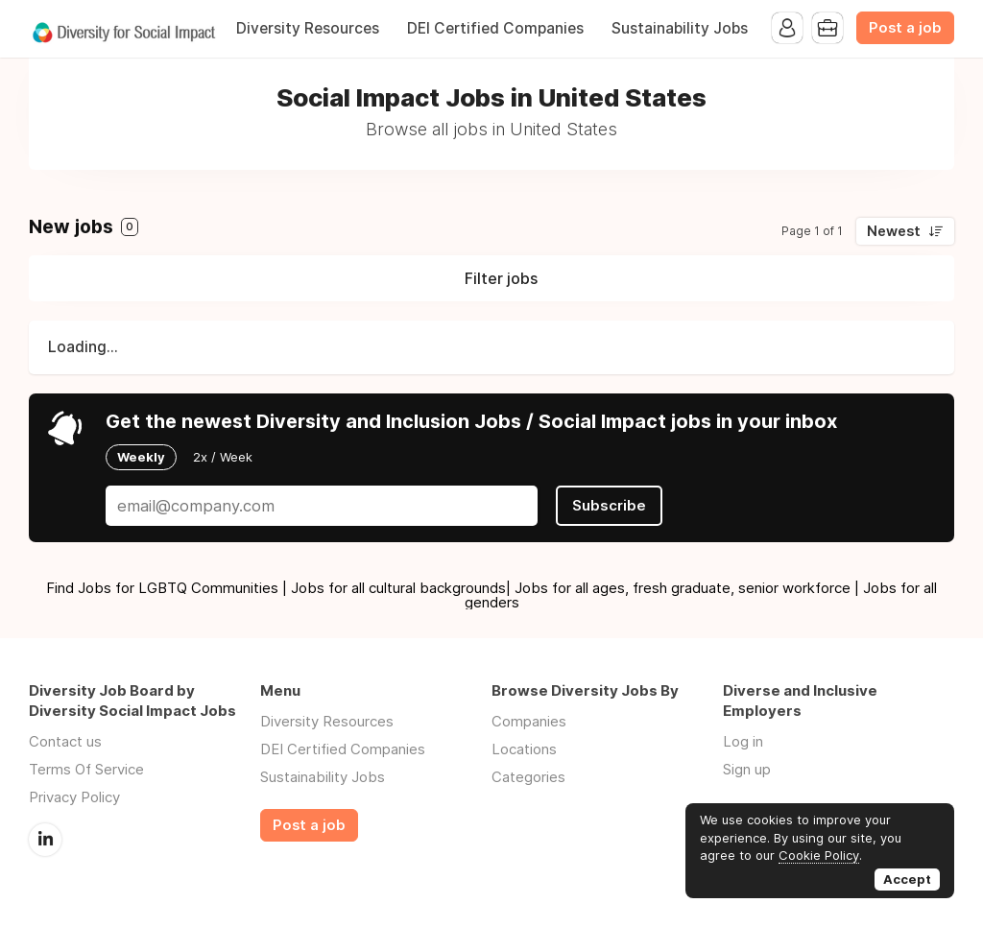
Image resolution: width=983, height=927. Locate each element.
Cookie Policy (819, 855)
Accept (907, 879)
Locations (524, 749)
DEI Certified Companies (495, 28)
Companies (529, 721)
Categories (528, 777)
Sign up (747, 769)
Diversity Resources (307, 28)
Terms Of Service (86, 769)
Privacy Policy (74, 797)
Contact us (65, 741)
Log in (743, 741)
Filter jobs (501, 278)
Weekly (141, 456)
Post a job (905, 27)
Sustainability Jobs (679, 28)
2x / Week (222, 456)
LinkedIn (45, 839)
